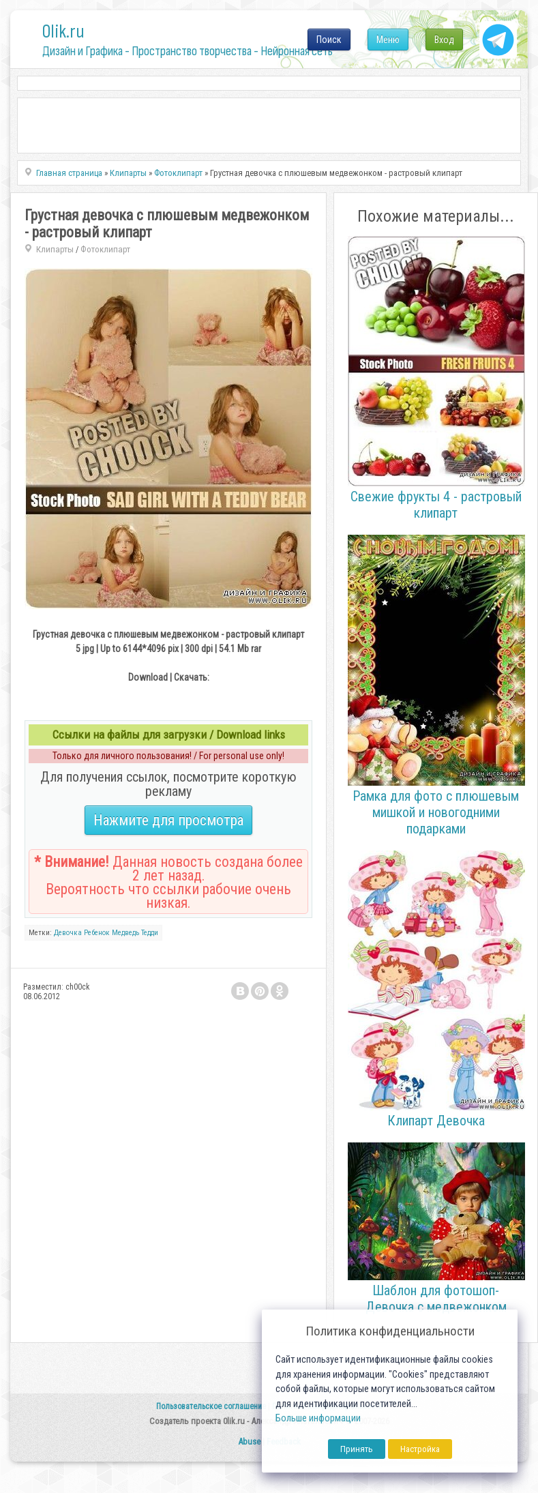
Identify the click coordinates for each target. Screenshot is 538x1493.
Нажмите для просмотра (168, 820)
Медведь (125, 932)
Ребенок (97, 932)
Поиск (329, 39)
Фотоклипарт (105, 249)
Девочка (68, 932)
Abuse (249, 1441)
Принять (356, 1449)
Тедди (149, 932)
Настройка (420, 1449)
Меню (388, 39)
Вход (444, 39)
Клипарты (55, 249)
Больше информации (318, 1418)
